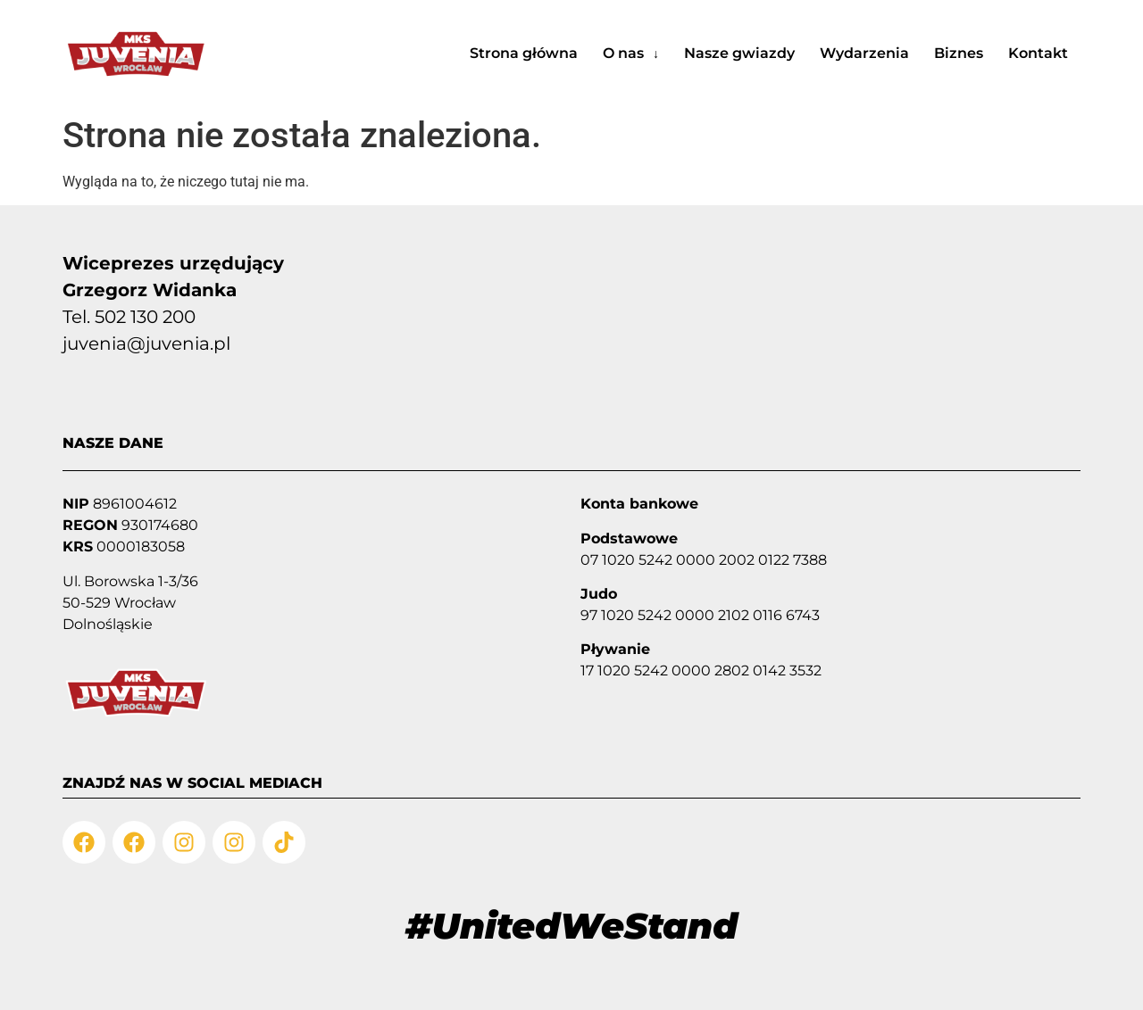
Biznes (958, 53)
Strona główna (524, 53)
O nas (631, 53)
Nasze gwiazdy (739, 53)
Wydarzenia (864, 53)
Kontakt (1038, 53)
